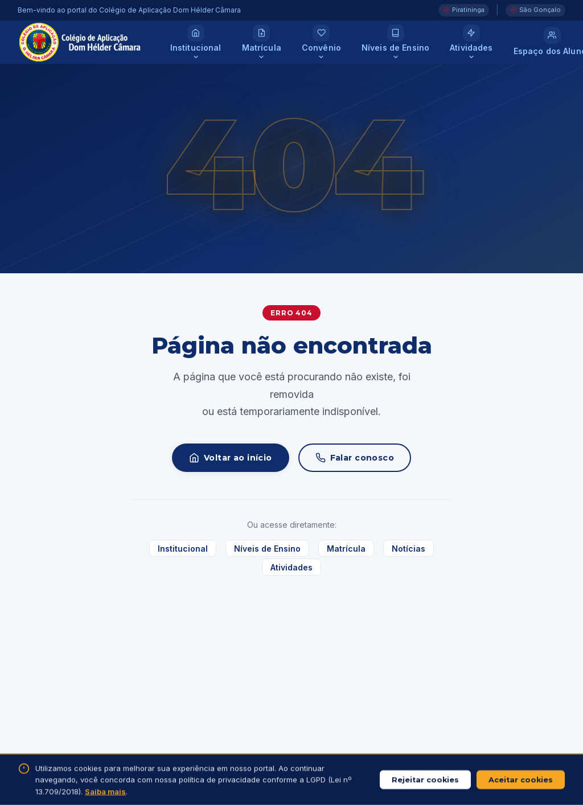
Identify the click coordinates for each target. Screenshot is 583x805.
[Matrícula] (261, 42)
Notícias (408, 548)
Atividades (291, 567)
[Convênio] (321, 42)
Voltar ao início (230, 458)
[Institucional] (196, 42)
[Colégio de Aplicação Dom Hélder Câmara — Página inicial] (80, 42)
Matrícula (346, 548)
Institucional (183, 548)
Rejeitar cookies (425, 779)
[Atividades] (471, 42)
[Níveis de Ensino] (395, 42)
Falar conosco (354, 458)
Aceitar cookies (520, 779)
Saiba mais (105, 791)
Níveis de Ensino (267, 548)
